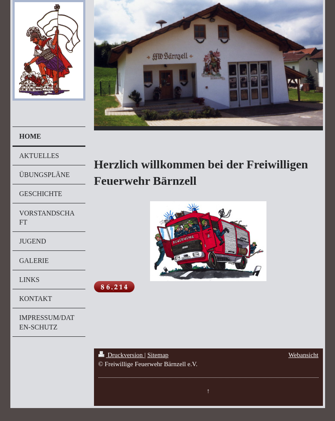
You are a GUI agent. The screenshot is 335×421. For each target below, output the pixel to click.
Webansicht (303, 354)
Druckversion (121, 354)
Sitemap (158, 354)
